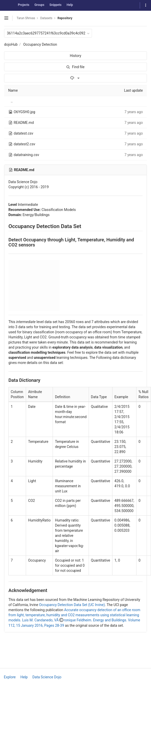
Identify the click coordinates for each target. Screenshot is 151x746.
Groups (39, 5)
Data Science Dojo (46, 677)
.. (12, 101)
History (75, 56)
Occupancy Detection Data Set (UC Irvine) (72, 605)
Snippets (55, 5)
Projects (23, 5)
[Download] (75, 78)
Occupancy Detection (40, 44)
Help (70, 5)
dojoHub (11, 44)
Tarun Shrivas (26, 18)
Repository (64, 18)
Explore (10, 677)
